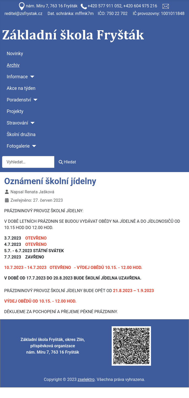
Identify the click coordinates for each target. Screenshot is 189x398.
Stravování (17, 123)
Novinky (15, 53)
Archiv (13, 65)
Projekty (15, 111)
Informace (17, 76)
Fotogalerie (18, 146)
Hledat (67, 161)
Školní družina (21, 134)
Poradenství (19, 99)
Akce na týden (21, 88)
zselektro (86, 379)
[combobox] (28, 162)
